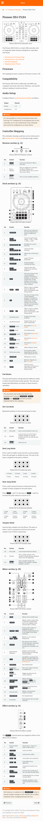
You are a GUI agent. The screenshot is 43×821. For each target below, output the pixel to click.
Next (36, 803)
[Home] (3, 10)
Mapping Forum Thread (12, 64)
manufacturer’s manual (12, 138)
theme (21, 816)
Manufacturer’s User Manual (14, 59)
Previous (7, 803)
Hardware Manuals (13, 10)
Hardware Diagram (11, 61)
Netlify (24, 817)
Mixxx (23, 3)
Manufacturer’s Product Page (15, 57)
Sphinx (11, 816)
